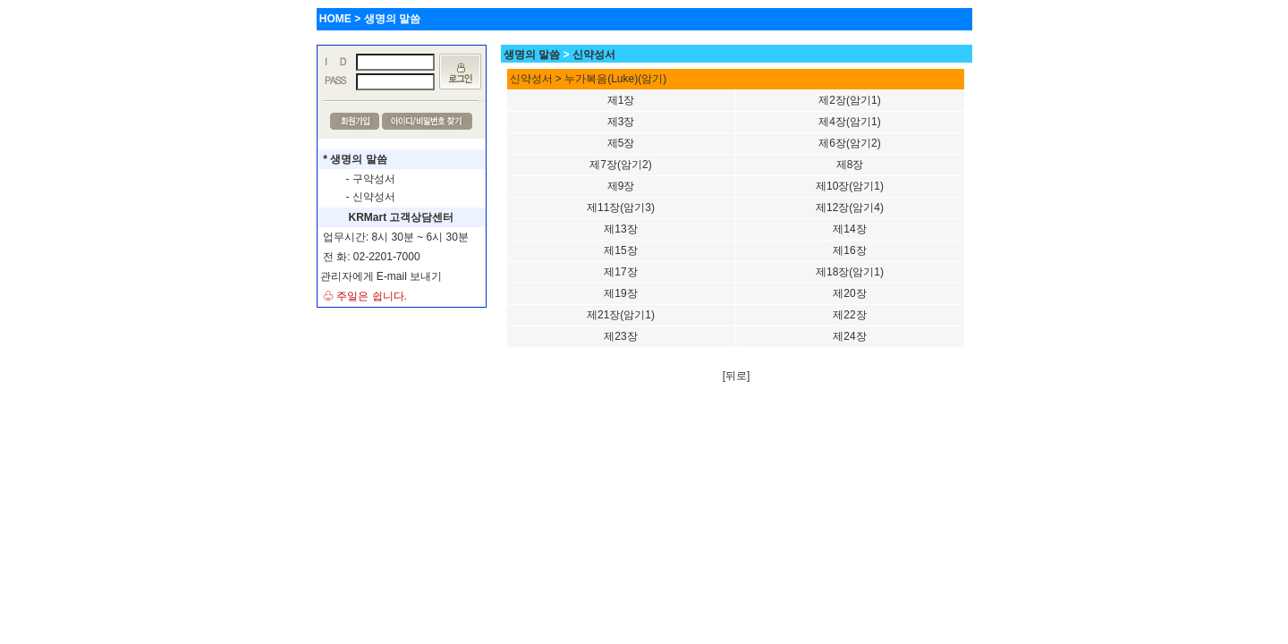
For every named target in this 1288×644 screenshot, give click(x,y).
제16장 (849, 250)
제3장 (621, 121)
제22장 (849, 315)
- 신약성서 (370, 197)
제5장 (621, 143)
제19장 (620, 293)
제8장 (850, 164)
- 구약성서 (370, 179)
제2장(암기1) (849, 100)
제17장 (620, 272)
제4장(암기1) (849, 121)
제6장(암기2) (849, 143)
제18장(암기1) (850, 272)
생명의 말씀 (532, 54)
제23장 (620, 336)
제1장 (621, 100)
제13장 (620, 229)
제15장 (620, 250)
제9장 (621, 186)
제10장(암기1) (850, 186)
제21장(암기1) (621, 315)
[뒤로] (736, 375)
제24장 (849, 336)
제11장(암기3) (621, 207)
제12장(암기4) (850, 207)
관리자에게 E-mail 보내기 (381, 276)
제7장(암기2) (620, 164)
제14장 (849, 229)
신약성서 (593, 54)
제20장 (849, 293)
